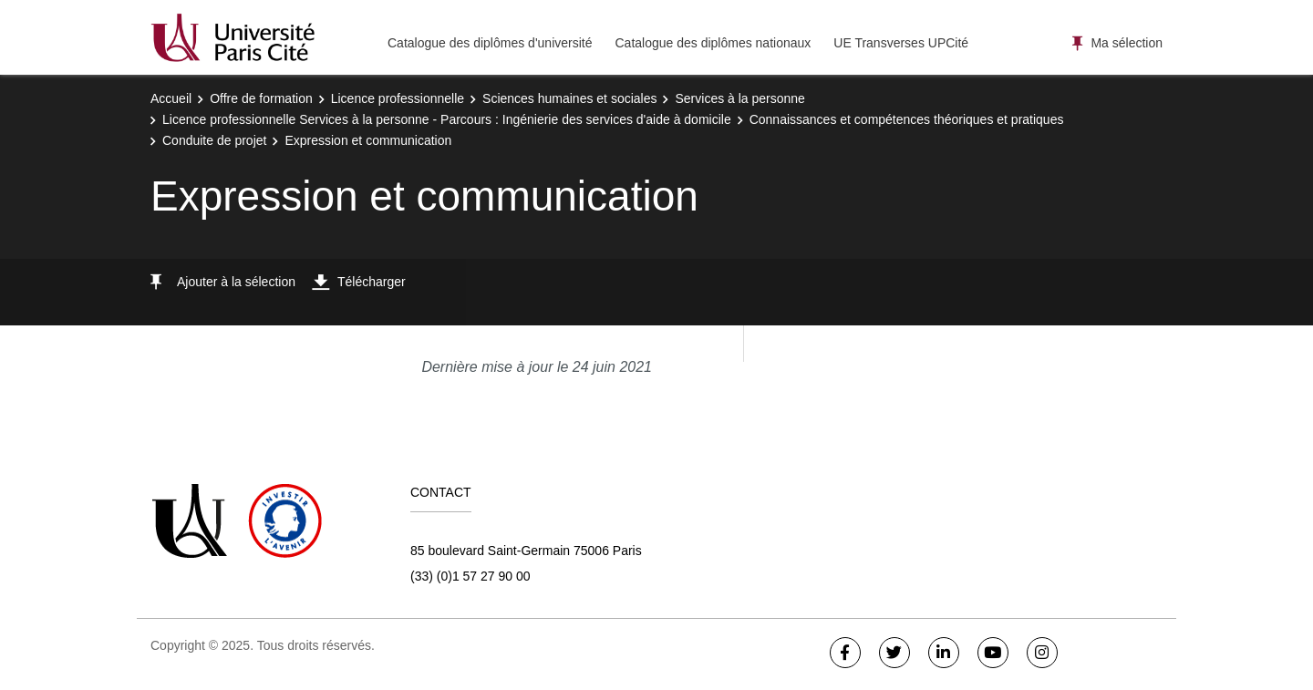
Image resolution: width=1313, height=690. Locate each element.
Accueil (170, 98)
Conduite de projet (214, 140)
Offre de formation (261, 98)
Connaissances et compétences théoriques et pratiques (907, 119)
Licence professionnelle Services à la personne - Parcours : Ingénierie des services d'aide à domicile (446, 119)
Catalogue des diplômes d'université (490, 43)
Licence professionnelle (397, 98)
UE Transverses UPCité (900, 43)
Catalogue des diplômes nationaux (713, 43)
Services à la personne (739, 98)
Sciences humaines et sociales (569, 98)
